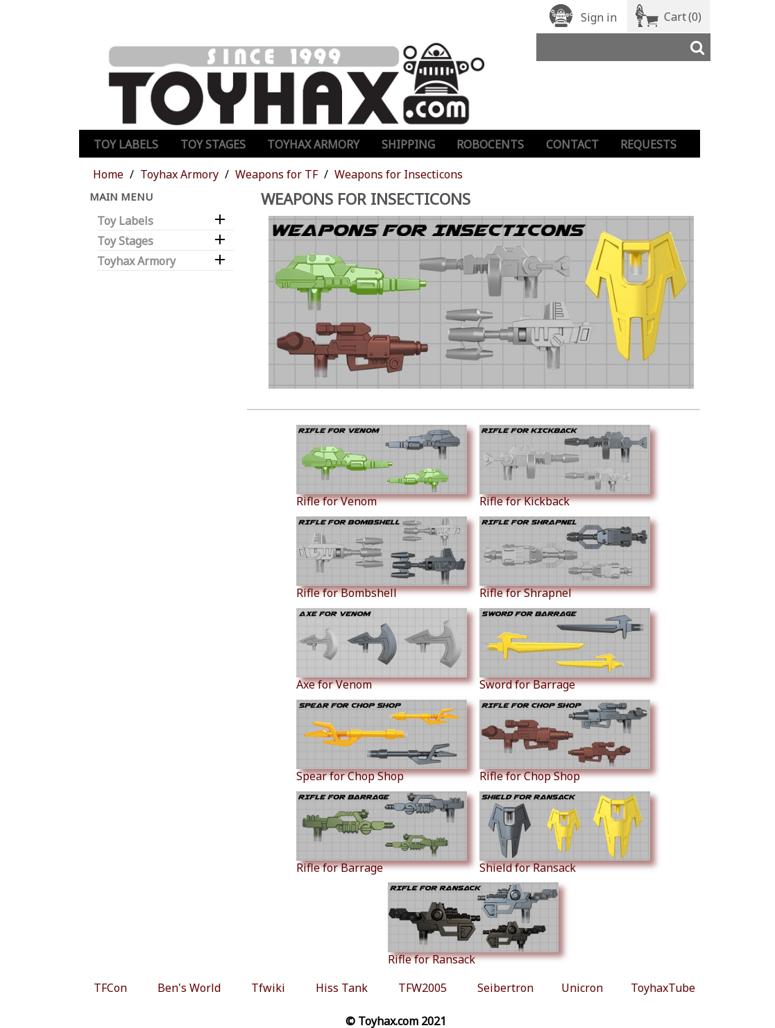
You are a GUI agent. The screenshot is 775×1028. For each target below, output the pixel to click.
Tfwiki (268, 987)
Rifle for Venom (381, 466)
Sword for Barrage (564, 649)
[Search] (623, 47)
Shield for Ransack (564, 833)
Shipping (408, 144)
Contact (572, 144)
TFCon (110, 987)
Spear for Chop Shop (381, 741)
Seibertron (505, 987)
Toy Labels (126, 144)
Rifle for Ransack (473, 924)
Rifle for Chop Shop (564, 741)
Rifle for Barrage (381, 833)
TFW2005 (422, 987)
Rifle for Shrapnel (564, 558)
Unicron (582, 987)
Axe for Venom (381, 649)
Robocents (490, 144)
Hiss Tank (342, 987)
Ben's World (189, 987)
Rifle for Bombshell (381, 558)
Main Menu (121, 196)
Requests (648, 144)
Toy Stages (213, 144)
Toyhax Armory (313, 144)
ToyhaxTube (663, 987)
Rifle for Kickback (564, 466)
